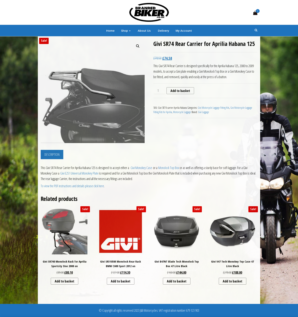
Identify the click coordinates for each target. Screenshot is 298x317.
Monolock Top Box (169, 167)
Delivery (163, 30)
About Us (144, 30)
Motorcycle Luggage (182, 112)
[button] (137, 46)
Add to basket (180, 90)
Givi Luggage (203, 112)
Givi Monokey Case (141, 167)
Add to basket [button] (64, 281)
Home (110, 30)
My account (184, 30)
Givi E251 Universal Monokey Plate (79, 173)
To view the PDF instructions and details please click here (72, 186)
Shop (126, 30)
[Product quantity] (159, 90)
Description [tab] (51, 154)
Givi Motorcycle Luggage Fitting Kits (213, 107)
